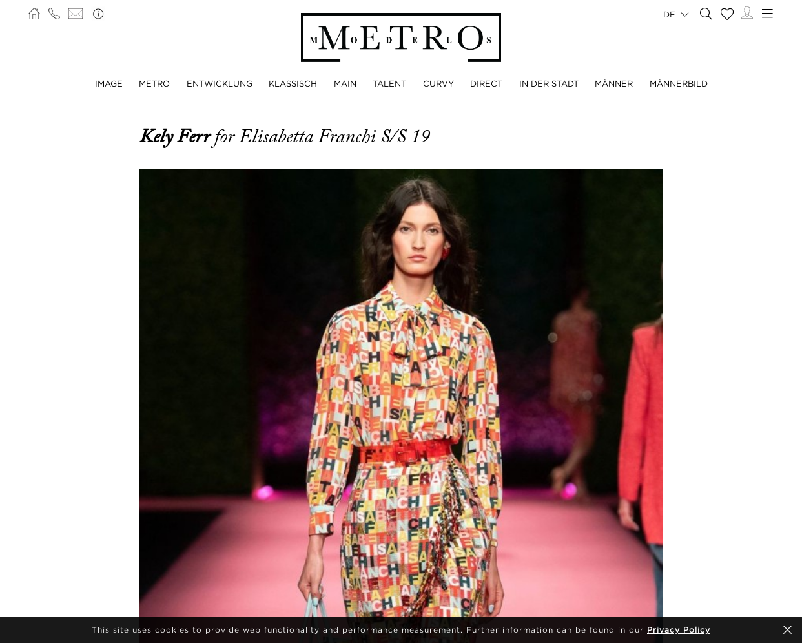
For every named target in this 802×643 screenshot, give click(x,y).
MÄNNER (614, 83)
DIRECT (486, 83)
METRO (154, 83)
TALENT (389, 83)
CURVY (438, 83)
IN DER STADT (549, 83)
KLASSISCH (293, 83)
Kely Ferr (176, 136)
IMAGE (109, 83)
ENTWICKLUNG (219, 83)
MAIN (345, 83)
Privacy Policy (678, 630)
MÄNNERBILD (679, 83)
